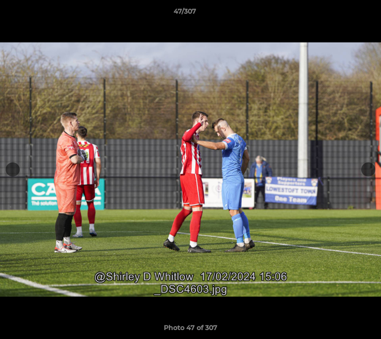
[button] (341, 13)
